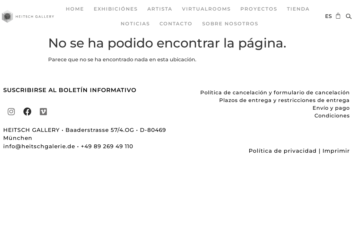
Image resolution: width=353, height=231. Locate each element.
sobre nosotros (230, 24)
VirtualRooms (206, 9)
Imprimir (336, 151)
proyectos (258, 9)
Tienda (298, 9)
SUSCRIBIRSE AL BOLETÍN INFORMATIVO (69, 90)
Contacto (176, 24)
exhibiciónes (116, 9)
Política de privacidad (283, 151)
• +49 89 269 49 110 (105, 146)
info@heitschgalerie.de (40, 146)
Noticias (135, 24)
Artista (159, 9)
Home (75, 9)
